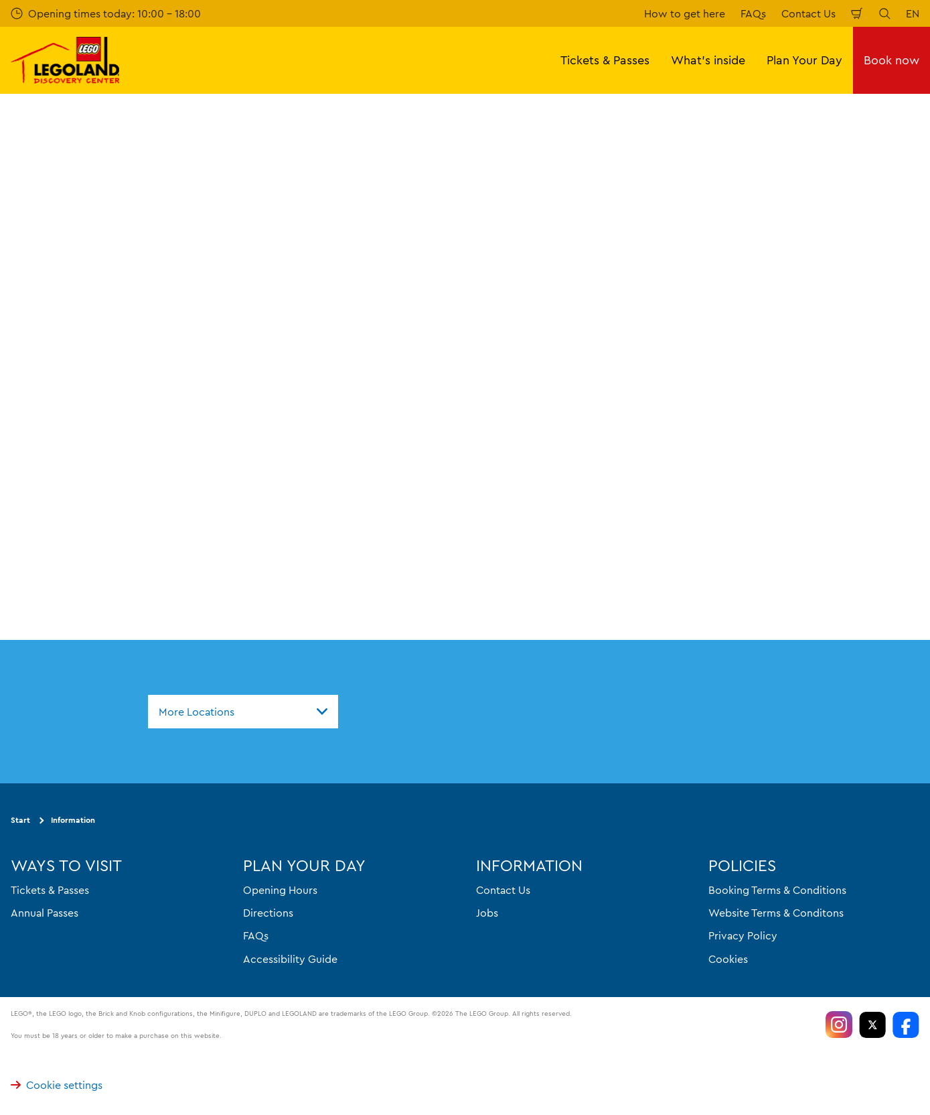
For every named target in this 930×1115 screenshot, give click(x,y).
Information (73, 820)
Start (20, 820)
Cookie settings (56, 1085)
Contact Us (808, 13)
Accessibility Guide (290, 959)
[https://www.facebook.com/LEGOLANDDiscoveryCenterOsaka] (906, 1024)
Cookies (728, 959)
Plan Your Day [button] (804, 60)
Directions (268, 912)
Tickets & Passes (50, 890)
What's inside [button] (708, 60)
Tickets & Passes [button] (604, 60)
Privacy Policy (742, 935)
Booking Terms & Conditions (777, 890)
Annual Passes (44, 912)
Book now (891, 60)
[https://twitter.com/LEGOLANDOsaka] (872, 1024)
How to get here (684, 13)
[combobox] (243, 711)
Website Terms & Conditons (776, 912)
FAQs (753, 13)
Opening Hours (280, 890)
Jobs (487, 912)
